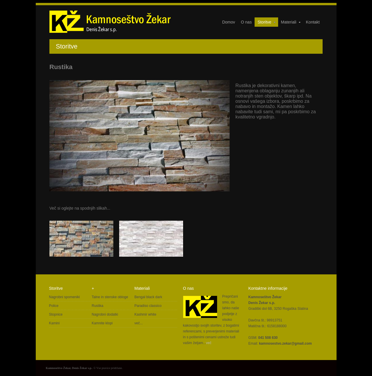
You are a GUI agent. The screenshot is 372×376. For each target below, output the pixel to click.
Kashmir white (145, 314)
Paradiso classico (148, 306)
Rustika (97, 306)
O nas (246, 22)
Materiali (291, 22)
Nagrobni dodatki (105, 314)
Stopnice (56, 314)
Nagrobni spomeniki (64, 297)
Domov (228, 22)
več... (139, 323)
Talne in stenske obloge (110, 297)
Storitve (266, 22)
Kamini (54, 323)
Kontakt (313, 22)
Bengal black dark (148, 297)
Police (54, 306)
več (209, 343)
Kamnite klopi (102, 323)
